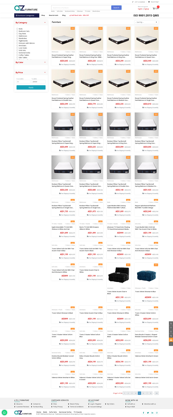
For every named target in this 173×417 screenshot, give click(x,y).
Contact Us (35, 404)
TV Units (87, 11)
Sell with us (130, 404)
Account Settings (95, 407)
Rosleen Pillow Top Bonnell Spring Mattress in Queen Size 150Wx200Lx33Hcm (62, 186)
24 (156, 393)
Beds (53, 11)
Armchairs (110, 288)
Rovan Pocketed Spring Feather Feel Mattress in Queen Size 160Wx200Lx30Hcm (146, 57)
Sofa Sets (60, 11)
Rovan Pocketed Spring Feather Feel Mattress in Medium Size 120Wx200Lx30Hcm (118, 100)
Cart (156, 8)
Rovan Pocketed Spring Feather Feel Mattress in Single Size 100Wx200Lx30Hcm (146, 100)
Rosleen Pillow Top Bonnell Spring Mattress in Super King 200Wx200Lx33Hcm (62, 143)
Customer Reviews (21, 407)
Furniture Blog (37, 407)
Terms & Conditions (75, 407)
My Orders (109, 404)
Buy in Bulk (130, 407)
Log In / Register (94, 404)
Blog (63, 15)
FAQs (54, 404)
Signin (140, 9)
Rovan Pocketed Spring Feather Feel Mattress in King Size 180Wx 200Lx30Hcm (90, 57)
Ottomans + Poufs (140, 288)
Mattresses (55, 52)
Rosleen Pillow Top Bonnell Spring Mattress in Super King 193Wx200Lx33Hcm (89, 143)
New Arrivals (53, 15)
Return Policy (73, 404)
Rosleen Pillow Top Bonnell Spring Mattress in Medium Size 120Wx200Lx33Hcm (146, 186)
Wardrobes (96, 11)
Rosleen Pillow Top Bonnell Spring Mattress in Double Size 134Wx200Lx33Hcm (118, 186)
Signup (146, 9)
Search (116, 7)
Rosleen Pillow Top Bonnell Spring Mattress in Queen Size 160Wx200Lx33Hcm (90, 186)
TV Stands (78, 412)
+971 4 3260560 (138, 2)
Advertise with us (149, 404)
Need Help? (153, 2)
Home (38, 412)
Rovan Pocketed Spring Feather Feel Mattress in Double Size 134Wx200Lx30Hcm (63, 100)
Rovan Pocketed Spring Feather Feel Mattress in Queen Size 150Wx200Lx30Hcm (90, 100)
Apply (31, 87)
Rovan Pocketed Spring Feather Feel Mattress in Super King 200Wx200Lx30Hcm (63, 57)
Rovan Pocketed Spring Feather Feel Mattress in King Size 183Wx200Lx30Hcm (118, 57)
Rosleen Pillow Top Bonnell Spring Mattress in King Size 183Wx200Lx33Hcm (117, 143)
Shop (43, 15)
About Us (18, 404)
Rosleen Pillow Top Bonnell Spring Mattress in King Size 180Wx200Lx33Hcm (145, 143)
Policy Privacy (57, 407)
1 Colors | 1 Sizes (70, 52)
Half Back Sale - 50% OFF (79, 15)
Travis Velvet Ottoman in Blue (145, 291)
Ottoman (80, 11)
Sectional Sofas (70, 11)
